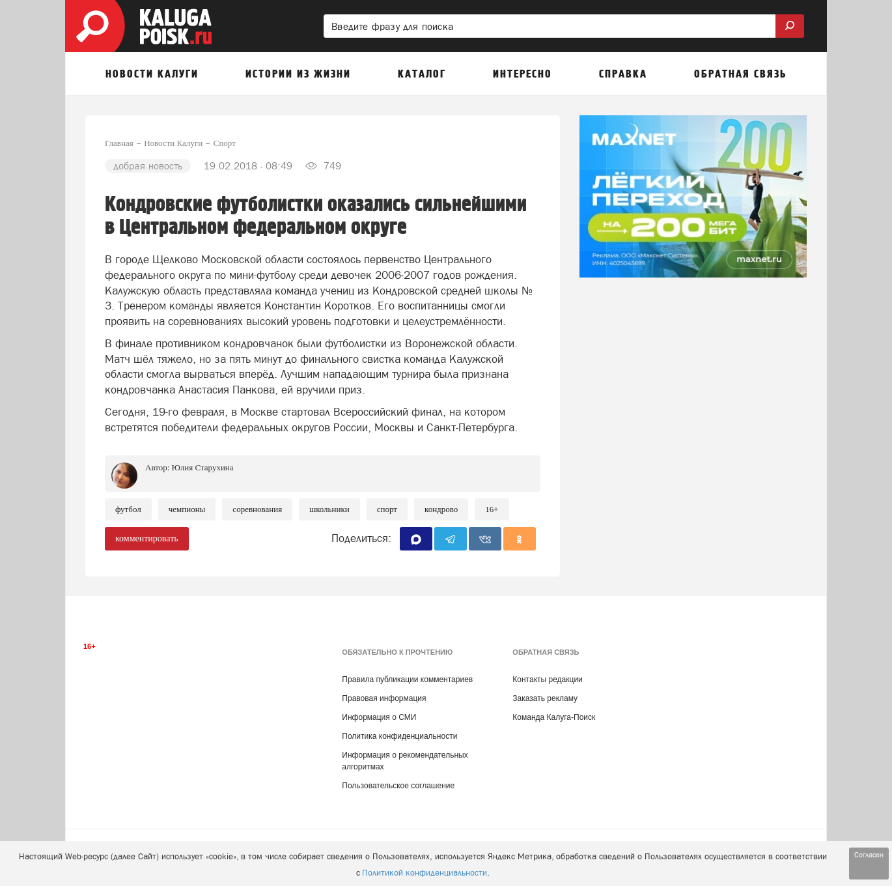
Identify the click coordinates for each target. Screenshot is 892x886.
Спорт (387, 509)
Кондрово (441, 509)
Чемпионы (187, 509)
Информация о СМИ (379, 717)
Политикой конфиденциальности (424, 873)
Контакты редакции (547, 679)
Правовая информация (384, 698)
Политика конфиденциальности (399, 736)
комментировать (146, 538)
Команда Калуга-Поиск (553, 717)
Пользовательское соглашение (398, 785)
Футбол (128, 509)
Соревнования (257, 509)
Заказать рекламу (545, 698)
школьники (329, 509)
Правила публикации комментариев (407, 679)
